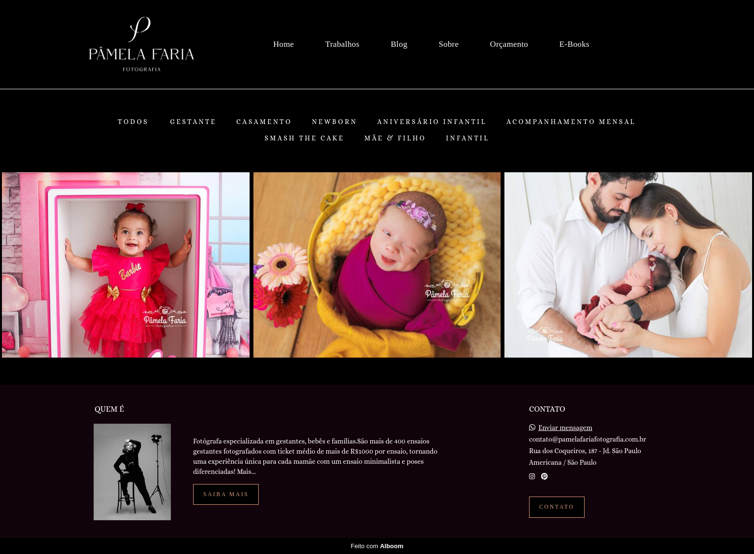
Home (283, 44)
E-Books (574, 44)
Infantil (467, 138)
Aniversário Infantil (432, 121)
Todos (133, 121)
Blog (399, 44)
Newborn (335, 121)
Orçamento (509, 44)
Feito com (376, 546)
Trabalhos (342, 44)
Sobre (449, 44)
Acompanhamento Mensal (571, 121)
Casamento (264, 121)
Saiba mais (226, 494)
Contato (556, 507)
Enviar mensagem (565, 427)
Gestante (193, 121)
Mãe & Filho (395, 138)
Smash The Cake (305, 138)
